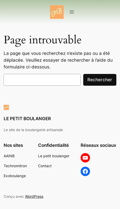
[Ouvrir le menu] (72, 12)
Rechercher (99, 79)
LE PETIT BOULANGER (27, 118)
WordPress (34, 196)
